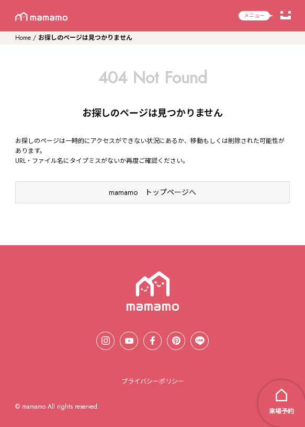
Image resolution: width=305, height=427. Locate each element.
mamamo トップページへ (152, 192)
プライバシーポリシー (152, 381)
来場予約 (281, 411)
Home (23, 37)
